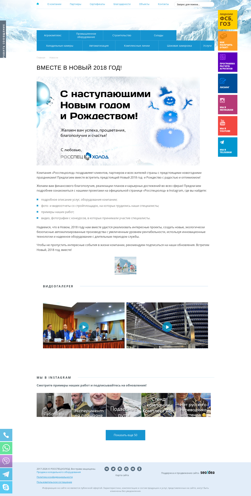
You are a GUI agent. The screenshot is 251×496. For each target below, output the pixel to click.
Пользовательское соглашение (54, 481)
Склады (158, 35)
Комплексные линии (110, 45)
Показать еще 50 (125, 436)
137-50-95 (185, 15)
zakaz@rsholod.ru (191, 25)
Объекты (144, 4)
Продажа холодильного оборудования (59, 473)
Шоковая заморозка (167, 45)
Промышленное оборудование (86, 35)
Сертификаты (97, 4)
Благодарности (122, 4)
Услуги (205, 45)
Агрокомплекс (52, 35)
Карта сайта (122, 476)
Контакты (163, 4)
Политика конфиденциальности (55, 477)
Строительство (121, 35)
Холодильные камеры (195, 35)
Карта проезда (107, 26)
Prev (42, 326)
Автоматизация (59, 45)
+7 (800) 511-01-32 (185, 20)
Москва (100, 15)
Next (208, 326)
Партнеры (75, 4)
